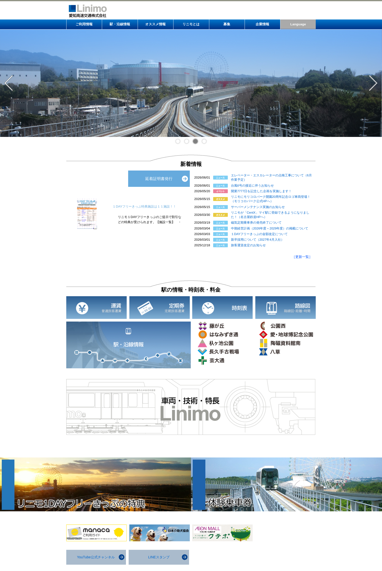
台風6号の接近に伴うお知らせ (252, 185)
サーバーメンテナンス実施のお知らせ (258, 207)
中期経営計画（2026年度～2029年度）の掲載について (269, 228)
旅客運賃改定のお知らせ (248, 245)
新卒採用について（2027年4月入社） (257, 239)
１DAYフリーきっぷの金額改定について (259, 234)
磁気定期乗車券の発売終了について (256, 222)
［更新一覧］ (302, 257)
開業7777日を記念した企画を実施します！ (261, 191)
